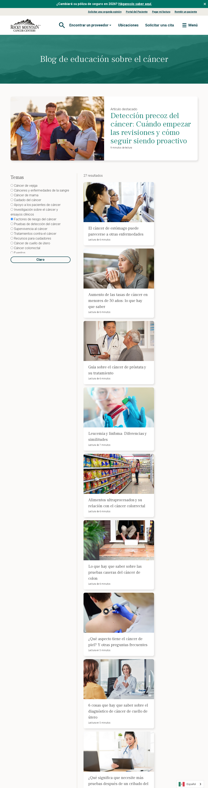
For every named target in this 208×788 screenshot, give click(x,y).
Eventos (18, 253)
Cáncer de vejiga (24, 185)
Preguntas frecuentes (28, 696)
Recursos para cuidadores (31, 238)
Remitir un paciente (186, 11)
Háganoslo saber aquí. (135, 4)
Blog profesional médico (77, 746)
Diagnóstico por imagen (30, 727)
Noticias (19, 708)
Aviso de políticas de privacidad (168, 675)
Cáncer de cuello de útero (30, 243)
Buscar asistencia (166, 702)
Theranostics (23, 746)
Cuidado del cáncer (26, 200)
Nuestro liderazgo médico (31, 683)
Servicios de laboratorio (30, 734)
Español (187, 784)
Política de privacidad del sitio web (37, 772)
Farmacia (20, 740)
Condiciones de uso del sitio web (89, 772)
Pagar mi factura (161, 11)
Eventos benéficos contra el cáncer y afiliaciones (79, 656)
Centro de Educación (74, 680)
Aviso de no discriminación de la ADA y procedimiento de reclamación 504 (174, 658)
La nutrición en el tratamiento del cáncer (126, 704)
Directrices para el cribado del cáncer (81, 719)
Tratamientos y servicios (30, 689)
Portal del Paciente (137, 11)
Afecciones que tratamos (30, 661)
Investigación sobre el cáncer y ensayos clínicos (34, 212)
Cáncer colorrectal (25, 248)
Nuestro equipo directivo (30, 677)
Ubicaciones (128, 25)
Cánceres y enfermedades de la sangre (40, 190)
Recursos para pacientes (77, 692)
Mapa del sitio (126, 772)
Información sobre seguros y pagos (33, 669)
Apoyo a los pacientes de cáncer (36, 205)
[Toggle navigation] (61, 25)
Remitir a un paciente (74, 711)
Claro (40, 260)
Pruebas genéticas (119, 695)
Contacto (160, 695)
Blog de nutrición (72, 686)
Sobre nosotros (24, 654)
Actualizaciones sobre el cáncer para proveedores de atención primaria (79, 737)
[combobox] (190, 784)
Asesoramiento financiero (124, 689)
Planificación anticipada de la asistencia (126, 681)
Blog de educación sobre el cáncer (79, 666)
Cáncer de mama (24, 195)
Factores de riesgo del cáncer (33, 219)
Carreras (20, 702)
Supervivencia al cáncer (29, 229)
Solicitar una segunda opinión (104, 11)
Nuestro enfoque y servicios (79, 727)
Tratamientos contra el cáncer (33, 234)
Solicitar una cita (165, 714)
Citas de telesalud (119, 711)
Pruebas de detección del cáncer (36, 224)
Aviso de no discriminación (172, 667)
